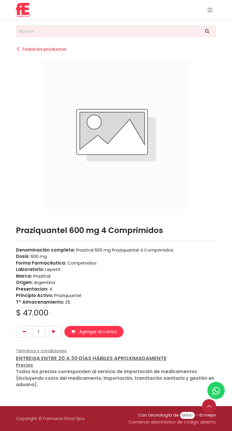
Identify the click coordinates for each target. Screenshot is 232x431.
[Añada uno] (53, 332)
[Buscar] (207, 31)
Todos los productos (41, 49)
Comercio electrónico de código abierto (172, 422)
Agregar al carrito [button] (94, 332)
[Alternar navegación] (210, 9)
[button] (209, 406)
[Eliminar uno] (24, 332)
